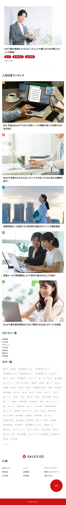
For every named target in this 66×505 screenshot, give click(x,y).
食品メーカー (49, 425)
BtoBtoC (7, 430)
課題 (13, 388)
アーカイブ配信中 (23, 383)
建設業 (29, 416)
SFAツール (5, 345)
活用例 (58, 388)
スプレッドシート (19, 430)
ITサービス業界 (33, 430)
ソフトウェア (33, 434)
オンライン (8, 411)
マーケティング (9, 406)
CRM (24, 392)
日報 (43, 411)
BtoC (55, 430)
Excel (57, 383)
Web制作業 (46, 430)
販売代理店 (47, 397)
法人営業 (38, 406)
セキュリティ (27, 411)
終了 (6, 369)
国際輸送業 (8, 425)
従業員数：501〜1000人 (33, 425)
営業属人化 (55, 434)
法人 (32, 392)
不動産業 (19, 416)
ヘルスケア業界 (41, 420)
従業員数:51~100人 (10, 374)
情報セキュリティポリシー (52, 472)
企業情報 (5, 339)
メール (6, 401)
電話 (37, 397)
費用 (34, 383)
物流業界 (18, 425)
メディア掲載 (8, 416)
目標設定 (58, 378)
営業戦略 (5, 350)
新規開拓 (7, 392)
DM (56, 397)
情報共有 (33, 401)
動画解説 (44, 434)
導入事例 (5, 342)
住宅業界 (38, 416)
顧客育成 (20, 406)
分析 (50, 378)
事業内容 (5, 472)
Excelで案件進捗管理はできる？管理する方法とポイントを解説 (32, 324)
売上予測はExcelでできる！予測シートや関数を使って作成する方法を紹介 (32, 127)
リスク (49, 383)
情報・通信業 (8, 420)
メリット (33, 378)
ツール (42, 378)
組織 (6, 388)
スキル (56, 392)
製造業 (17, 411)
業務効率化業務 (39, 388)
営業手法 (5, 353)
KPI (23, 397)
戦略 (30, 397)
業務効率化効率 (50, 406)
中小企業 (52, 411)
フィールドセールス (52, 401)
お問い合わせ (48, 475)
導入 (13, 378)
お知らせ (53, 374)
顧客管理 (5, 356)
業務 (28, 388)
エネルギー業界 (9, 434)
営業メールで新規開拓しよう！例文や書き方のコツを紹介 (29, 275)
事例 (13, 369)
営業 (41, 383)
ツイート (6, 444)
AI (36, 411)
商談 (21, 388)
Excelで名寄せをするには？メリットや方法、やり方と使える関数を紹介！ (33, 179)
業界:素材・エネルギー (43, 369)
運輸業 (53, 420)
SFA (9, 57)
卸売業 (14, 439)
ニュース (25, 468)
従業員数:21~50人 (26, 374)
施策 (14, 401)
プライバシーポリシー (51, 468)
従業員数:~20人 (41, 374)
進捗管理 (23, 401)
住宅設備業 (22, 434)
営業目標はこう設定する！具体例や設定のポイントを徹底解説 (31, 226)
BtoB (39, 392)
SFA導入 (48, 416)
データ (16, 392)
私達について (6, 468)
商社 (6, 439)
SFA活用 (5, 347)
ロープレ (7, 397)
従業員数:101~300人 (26, 369)
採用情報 (26, 475)
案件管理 (30, 57)
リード (47, 392)
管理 (50, 388)
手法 (29, 406)
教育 (15, 397)
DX (42, 401)
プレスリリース (9, 383)
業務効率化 (19, 57)
